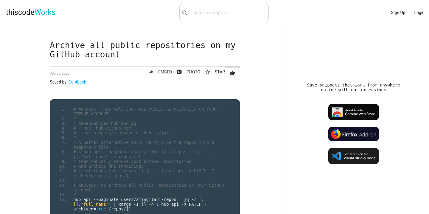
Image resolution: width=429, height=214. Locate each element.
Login (419, 12)
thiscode (30, 12)
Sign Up (398, 12)
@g (70, 82)
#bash (80, 82)
